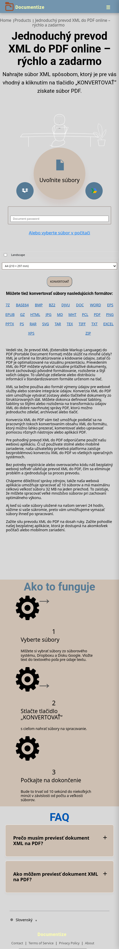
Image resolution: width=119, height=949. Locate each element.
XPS (31, 333)
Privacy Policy (69, 943)
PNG (110, 315)
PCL (85, 315)
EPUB (10, 315)
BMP (39, 305)
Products (22, 20)
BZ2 (52, 305)
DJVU (66, 305)
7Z (8, 305)
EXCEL (108, 324)
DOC (80, 305)
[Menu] (108, 7)
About (89, 943)
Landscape (18, 254)
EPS (110, 305)
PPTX (9, 324)
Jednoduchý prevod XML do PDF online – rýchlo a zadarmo (71, 23)
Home (5, 20)
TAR (58, 324)
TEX (70, 324)
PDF (97, 315)
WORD (95, 305)
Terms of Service (41, 943)
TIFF (82, 324)
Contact (17, 943)
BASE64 (22, 305)
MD (60, 315)
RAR (33, 324)
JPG (48, 315)
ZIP (88, 333)
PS (22, 324)
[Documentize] (52, 933)
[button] (25, 191)
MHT (73, 315)
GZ (22, 315)
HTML (35, 315)
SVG (45, 324)
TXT (94, 324)
